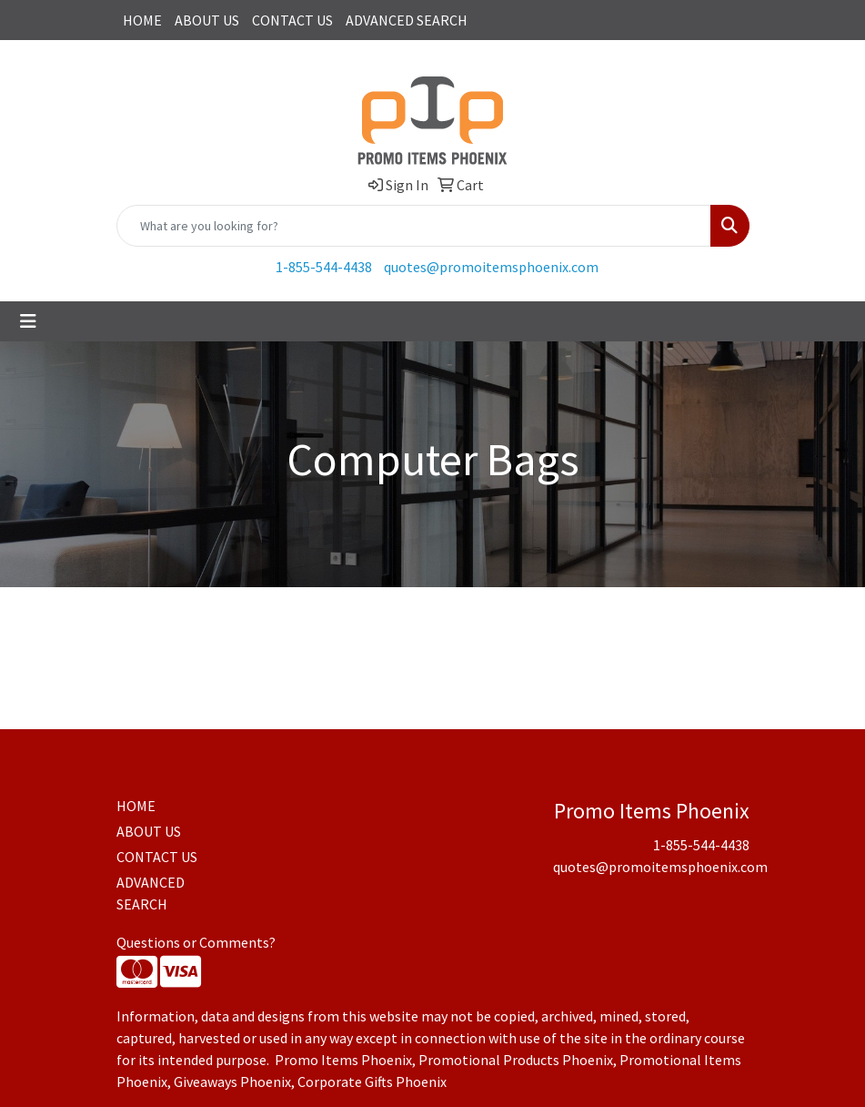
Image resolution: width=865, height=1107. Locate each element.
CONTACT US (292, 20)
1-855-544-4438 (324, 267)
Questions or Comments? (196, 942)
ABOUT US (207, 20)
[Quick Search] (413, 226)
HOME (142, 20)
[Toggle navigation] (28, 321)
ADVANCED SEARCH (407, 20)
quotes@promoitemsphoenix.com (491, 267)
